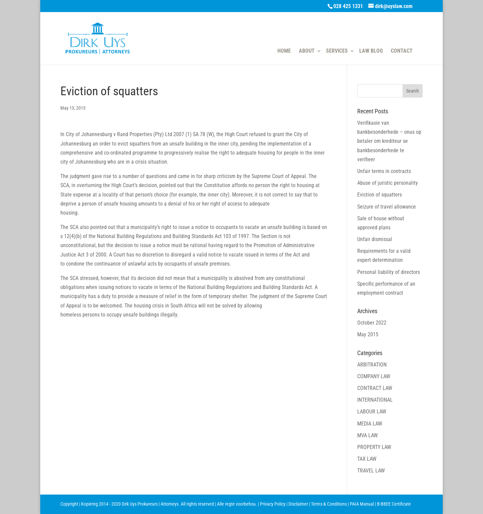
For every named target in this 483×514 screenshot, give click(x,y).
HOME (284, 51)
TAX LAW (366, 459)
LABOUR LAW (371, 411)
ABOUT (307, 51)
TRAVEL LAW (371, 470)
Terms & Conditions (329, 504)
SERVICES (337, 51)
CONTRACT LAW (374, 388)
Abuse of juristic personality (387, 183)
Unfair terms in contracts (384, 171)
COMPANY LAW (373, 376)
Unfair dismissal (374, 239)
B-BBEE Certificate (394, 504)
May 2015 (367, 334)
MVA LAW (367, 435)
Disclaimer (298, 504)
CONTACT (402, 51)
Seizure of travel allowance (386, 207)
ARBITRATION (372, 364)
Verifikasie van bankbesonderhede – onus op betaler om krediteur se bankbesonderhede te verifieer (389, 141)
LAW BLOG (371, 51)
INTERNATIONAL (375, 400)
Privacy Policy (272, 504)
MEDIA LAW (369, 423)
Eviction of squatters (379, 194)
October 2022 (371, 323)
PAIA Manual (362, 504)
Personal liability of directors (388, 272)
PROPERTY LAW (374, 447)
